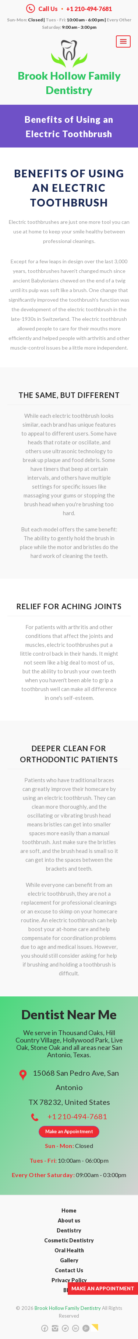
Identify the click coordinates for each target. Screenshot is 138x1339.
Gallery (69, 1260)
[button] (123, 41)
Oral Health (69, 1250)
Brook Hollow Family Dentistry (69, 82)
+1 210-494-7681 (77, 1116)
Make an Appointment (102, 1288)
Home (69, 1210)
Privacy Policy (69, 1280)
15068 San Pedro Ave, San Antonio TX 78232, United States (73, 1087)
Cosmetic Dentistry (69, 1240)
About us (69, 1220)
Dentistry (69, 1230)
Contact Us (69, 1270)
